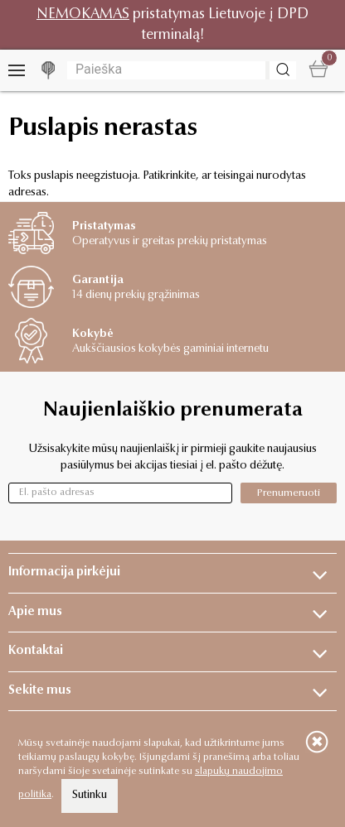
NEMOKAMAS (82, 14)
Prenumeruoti (288, 493)
